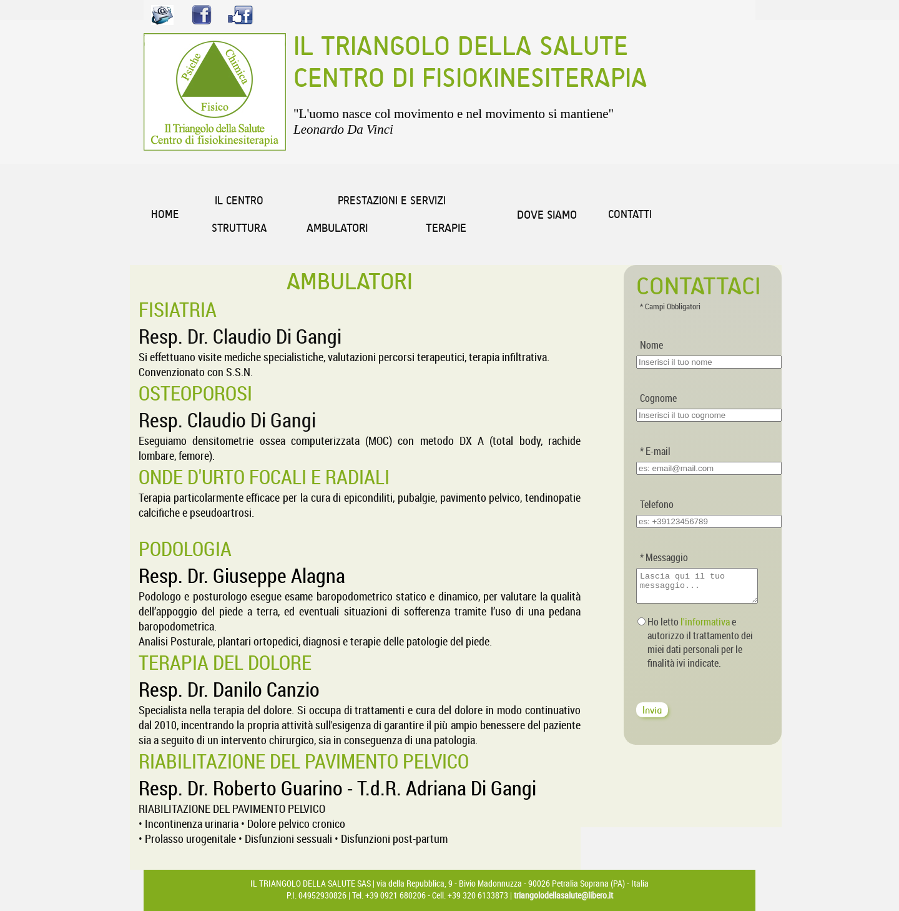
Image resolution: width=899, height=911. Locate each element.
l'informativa (705, 627)
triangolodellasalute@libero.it (563, 895)
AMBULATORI (337, 228)
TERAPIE (446, 228)
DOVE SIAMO (547, 215)
